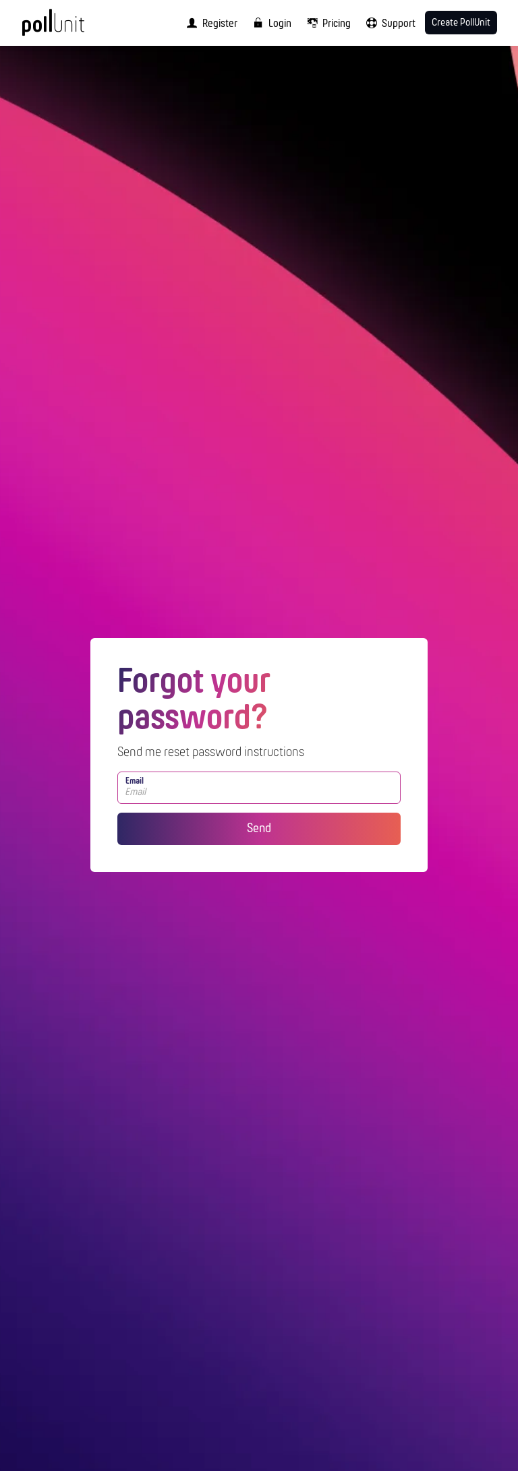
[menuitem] (209, 23)
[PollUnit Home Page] (71, 27)
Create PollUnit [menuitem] (461, 23)
